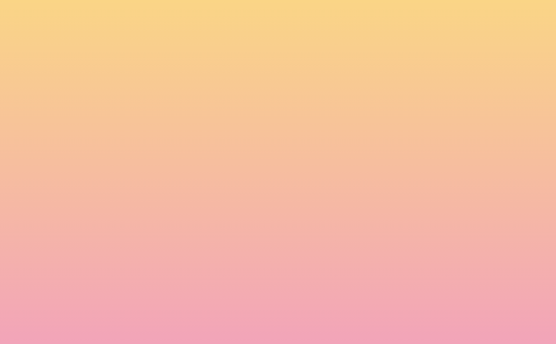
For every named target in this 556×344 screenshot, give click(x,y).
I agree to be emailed (155, 287)
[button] (455, 15)
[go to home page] (90, 51)
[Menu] (510, 15)
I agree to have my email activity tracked (181, 298)
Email (290, 249)
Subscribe (136, 319)
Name (125, 249)
